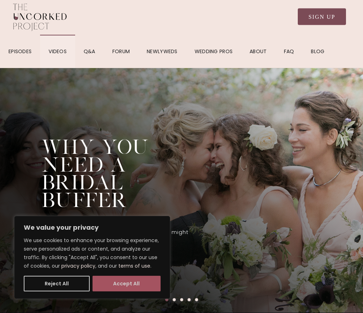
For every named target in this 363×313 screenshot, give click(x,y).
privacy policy (78, 265)
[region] (92, 257)
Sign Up (321, 17)
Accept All (126, 283)
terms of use (134, 265)
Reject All (57, 283)
